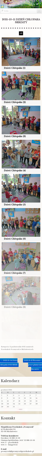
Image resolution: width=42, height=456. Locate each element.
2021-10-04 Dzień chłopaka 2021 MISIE (8, 362)
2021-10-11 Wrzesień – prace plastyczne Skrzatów (33, 364)
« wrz (20, 409)
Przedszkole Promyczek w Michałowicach (17, 349)
